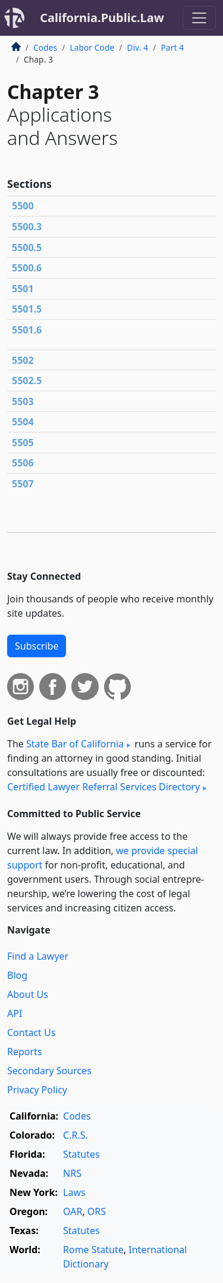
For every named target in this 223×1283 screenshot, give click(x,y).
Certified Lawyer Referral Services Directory (103, 786)
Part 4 (172, 47)
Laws (74, 1192)
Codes (45, 47)
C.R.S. (75, 1135)
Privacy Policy (37, 1089)
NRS (72, 1173)
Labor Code (92, 47)
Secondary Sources (49, 1070)
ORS (96, 1211)
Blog (17, 975)
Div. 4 (138, 47)
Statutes (81, 1154)
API (14, 1013)
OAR (72, 1211)
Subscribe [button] (36, 646)
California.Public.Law (102, 18)
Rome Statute (93, 1249)
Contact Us (31, 1032)
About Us (27, 994)
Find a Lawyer (37, 956)
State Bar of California (75, 743)
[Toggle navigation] (199, 18)
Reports (24, 1051)
